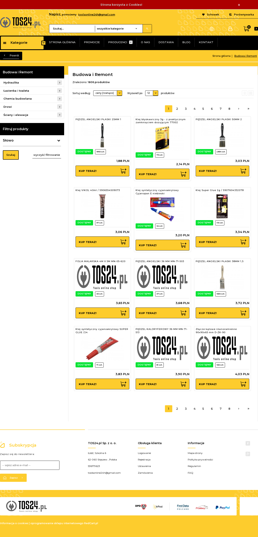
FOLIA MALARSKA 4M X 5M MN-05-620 (100, 261)
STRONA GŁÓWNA (62, 42)
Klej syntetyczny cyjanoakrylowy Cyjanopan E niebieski (157, 192)
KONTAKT (206, 42)
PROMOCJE (92, 42)
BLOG (186, 42)
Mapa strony (195, 453)
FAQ (190, 472)
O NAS (145, 42)
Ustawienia (144, 466)
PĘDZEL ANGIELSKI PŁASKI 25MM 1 (98, 119)
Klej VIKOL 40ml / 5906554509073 (98, 190)
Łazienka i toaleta (16, 90)
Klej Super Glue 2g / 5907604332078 (220, 190)
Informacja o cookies (14, 523)
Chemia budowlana (17, 98)
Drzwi (7, 106)
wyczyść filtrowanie (46, 154)
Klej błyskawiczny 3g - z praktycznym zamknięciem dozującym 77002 (161, 121)
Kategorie (15, 43)
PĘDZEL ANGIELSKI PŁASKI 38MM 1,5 (220, 261)
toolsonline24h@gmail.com (96, 14)
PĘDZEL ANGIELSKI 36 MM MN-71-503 (160, 261)
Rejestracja (144, 459)
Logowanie (144, 453)
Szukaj (10, 154)
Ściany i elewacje (15, 114)
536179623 (94, 466)
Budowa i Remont (18, 72)
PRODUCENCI (117, 42)
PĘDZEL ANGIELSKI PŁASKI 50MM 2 (219, 119)
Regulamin (194, 466)
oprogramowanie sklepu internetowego (56, 523)
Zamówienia (145, 472)
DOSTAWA (166, 42)
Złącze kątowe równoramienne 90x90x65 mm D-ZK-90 (216, 331)
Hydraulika (11, 82)
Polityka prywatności (200, 459)
